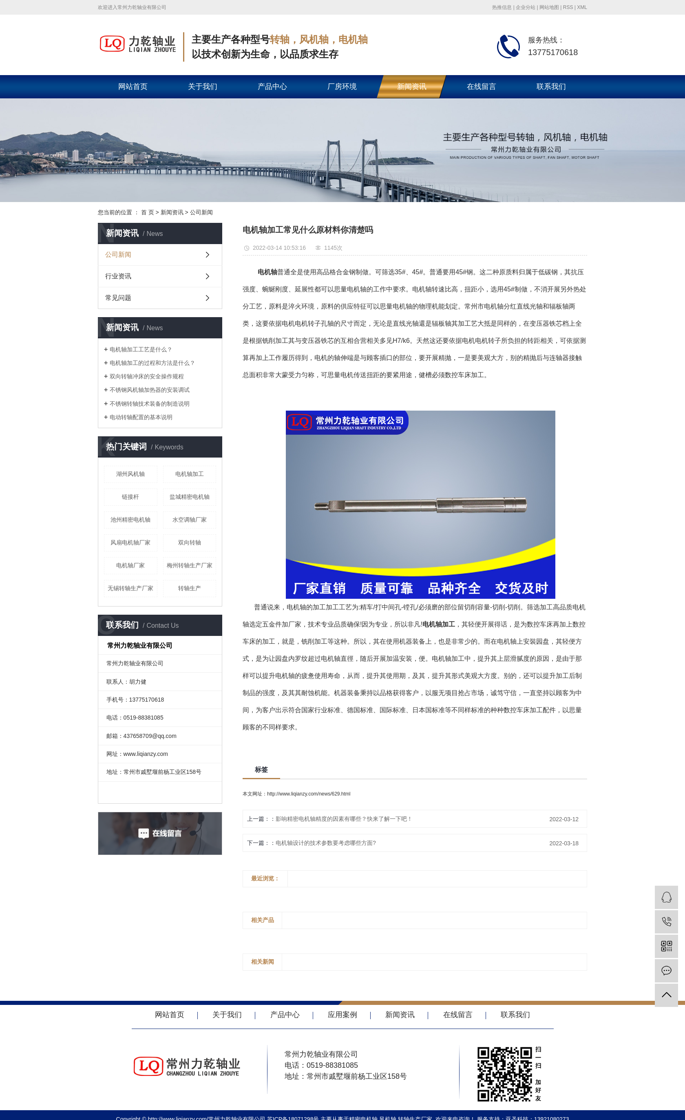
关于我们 (202, 86)
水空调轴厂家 (189, 519)
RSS (568, 7)
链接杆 (130, 496)
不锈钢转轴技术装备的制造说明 (150, 403)
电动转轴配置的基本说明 (141, 417)
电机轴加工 (189, 474)
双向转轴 (189, 542)
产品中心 (272, 86)
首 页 (147, 212)
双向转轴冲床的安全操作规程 (147, 376)
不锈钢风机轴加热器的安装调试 (150, 390)
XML (582, 7)
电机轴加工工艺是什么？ (141, 349)
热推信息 (502, 7)
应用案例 (342, 1015)
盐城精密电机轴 (190, 496)
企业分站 (525, 7)
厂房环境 (342, 86)
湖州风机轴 (130, 474)
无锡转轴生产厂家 (130, 588)
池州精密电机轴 (130, 519)
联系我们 (551, 86)
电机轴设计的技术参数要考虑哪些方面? (326, 843)
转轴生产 (189, 588)
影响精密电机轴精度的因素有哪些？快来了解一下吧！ (344, 819)
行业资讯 (118, 276)
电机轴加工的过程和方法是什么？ (152, 363)
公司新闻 (201, 212)
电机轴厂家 (130, 565)
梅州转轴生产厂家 (189, 565)
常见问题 (118, 297)
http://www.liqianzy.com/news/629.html (309, 794)
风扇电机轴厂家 (130, 542)
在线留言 (481, 86)
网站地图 (549, 7)
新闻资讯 (411, 86)
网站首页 (133, 86)
